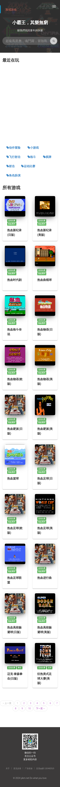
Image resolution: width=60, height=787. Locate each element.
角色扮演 (14, 175)
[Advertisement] (30, 104)
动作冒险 (14, 147)
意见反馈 (17, 768)
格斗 (33, 157)
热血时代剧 (14, 279)
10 (29, 708)
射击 (12, 166)
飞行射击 (14, 157)
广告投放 (28, 768)
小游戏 (34, 147)
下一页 (40, 708)
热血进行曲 (44, 577)
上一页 (6, 703)
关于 (8, 768)
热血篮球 (13, 478)
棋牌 (48, 157)
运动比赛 (29, 166)
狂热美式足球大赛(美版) (44, 678)
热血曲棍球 (44, 279)
